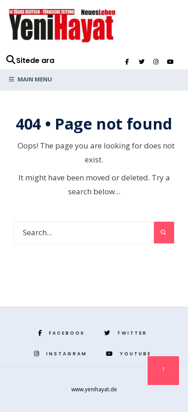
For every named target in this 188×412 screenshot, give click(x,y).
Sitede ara (29, 60)
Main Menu (30, 79)
